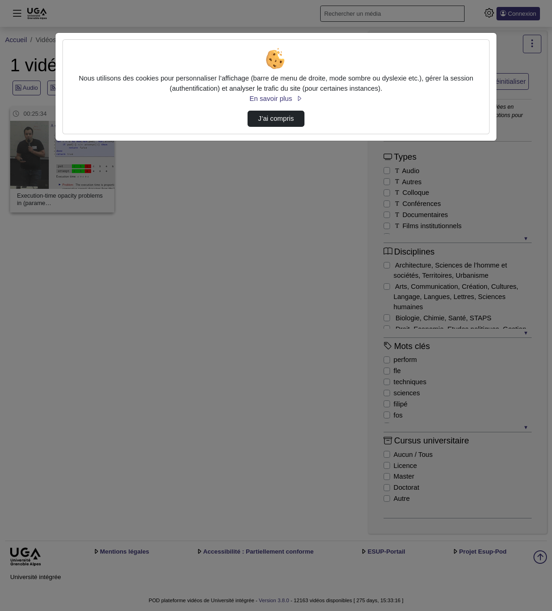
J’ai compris (276, 118)
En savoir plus (275, 99)
